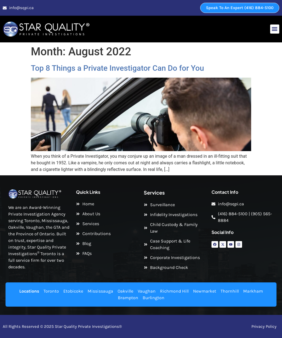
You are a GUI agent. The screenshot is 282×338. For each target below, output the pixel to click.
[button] (274, 29)
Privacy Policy (263, 326)
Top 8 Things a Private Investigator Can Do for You (117, 68)
